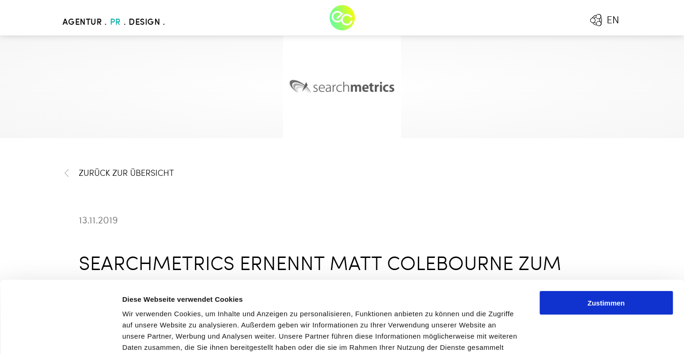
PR (115, 22)
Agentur (82, 22)
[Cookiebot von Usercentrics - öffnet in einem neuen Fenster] (60, 336)
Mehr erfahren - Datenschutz (172, 298)
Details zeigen (495, 336)
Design (144, 22)
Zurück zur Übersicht (118, 173)
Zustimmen (606, 231)
